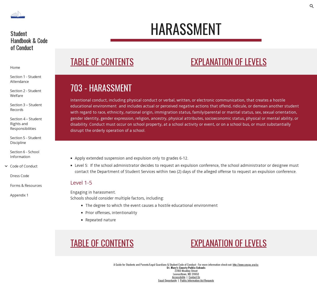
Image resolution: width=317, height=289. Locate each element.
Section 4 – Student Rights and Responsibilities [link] (26, 123)
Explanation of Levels (229, 61)
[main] (186, 30)
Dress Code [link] (19, 175)
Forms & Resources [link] (26, 185)
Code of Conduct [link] (23, 166)
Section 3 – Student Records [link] (26, 107)
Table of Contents (102, 61)
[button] (311, 6)
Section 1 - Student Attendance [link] (25, 79)
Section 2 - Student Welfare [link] (25, 93)
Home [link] (15, 67)
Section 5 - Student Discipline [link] (25, 140)
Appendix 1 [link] (19, 195)
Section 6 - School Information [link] (24, 154)
